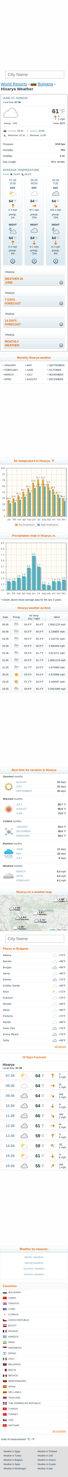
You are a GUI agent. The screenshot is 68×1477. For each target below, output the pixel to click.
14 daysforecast (13, 322)
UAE (11, 1420)
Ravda (7, 1022)
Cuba (11, 1309)
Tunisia (13, 1408)
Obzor (6, 1010)
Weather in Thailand (47, 1451)
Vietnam (13, 1425)
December (56, 379)
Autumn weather (34, 1274)
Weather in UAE (45, 1455)
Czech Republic (19, 1320)
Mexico (13, 1375)
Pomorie (8, 1016)
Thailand (14, 1397)
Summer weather (34, 1268)
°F (33, 1439)
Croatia (13, 1303)
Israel (12, 1353)
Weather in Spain (12, 1464)
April (8, 379)
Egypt (12, 1325)
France (13, 1331)
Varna (6, 973)
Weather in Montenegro (15, 1468)
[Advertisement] (34, 35)
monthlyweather (12, 343)
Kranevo (8, 997)
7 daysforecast (13, 301)
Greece (13, 1336)
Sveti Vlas (9, 1028)
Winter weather (34, 1257)
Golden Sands (11, 985)
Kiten (6, 991)
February (11, 369)
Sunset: (34, 131)
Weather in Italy (45, 1468)
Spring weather (34, 1262)
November (56, 374)
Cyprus (13, 1314)
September (57, 365)
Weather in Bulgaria (13, 1460)
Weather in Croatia (47, 1464)
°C (28, 1439)
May (29, 365)
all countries (59, 1431)
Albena (7, 955)
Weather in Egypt (12, 1451)
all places (60, 1046)
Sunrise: (12, 131)
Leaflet (52, 930)
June (6, 174)
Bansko (7, 961)
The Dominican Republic (24, 1403)
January (10, 365)
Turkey (13, 1414)
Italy (11, 1359)
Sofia (6, 1040)
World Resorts (14, 84)
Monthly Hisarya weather (34, 357)
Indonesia (15, 1347)
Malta (12, 1370)
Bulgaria (45, 84)
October (55, 369)
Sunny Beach (11, 1034)
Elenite (7, 979)
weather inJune (14, 280)
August (32, 379)
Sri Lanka (14, 1392)
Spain (12, 1386)
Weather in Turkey (12, 1455)
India (11, 1342)
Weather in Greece (47, 1460)
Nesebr (7, 1003)
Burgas (7, 967)
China (12, 1298)
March (9, 374)
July (30, 374)
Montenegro (17, 1381)
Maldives (14, 1364)
